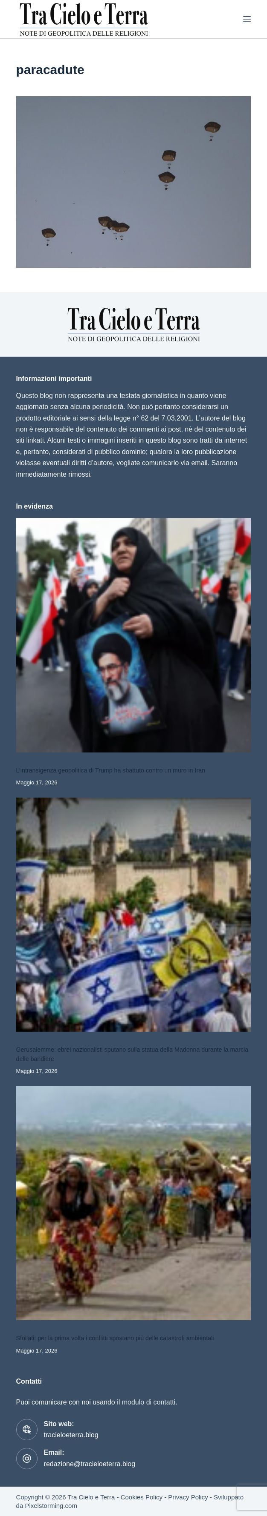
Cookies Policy (142, 1497)
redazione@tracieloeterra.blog (90, 1463)
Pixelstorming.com (51, 1505)
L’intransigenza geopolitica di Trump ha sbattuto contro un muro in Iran (110, 770)
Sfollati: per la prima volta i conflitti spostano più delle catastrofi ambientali (115, 1338)
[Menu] (247, 19)
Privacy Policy (188, 1497)
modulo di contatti (148, 1402)
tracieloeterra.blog (71, 1435)
